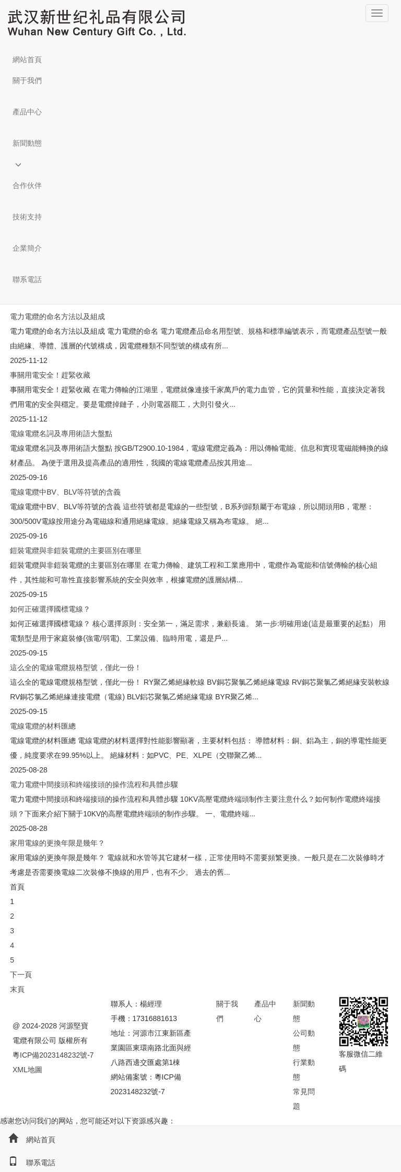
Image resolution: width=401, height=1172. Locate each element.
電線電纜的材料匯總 (43, 726)
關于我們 (27, 80)
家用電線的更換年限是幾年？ (57, 843)
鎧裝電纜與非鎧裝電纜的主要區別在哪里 (75, 550)
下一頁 (21, 974)
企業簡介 (27, 248)
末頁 (17, 989)
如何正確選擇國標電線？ (50, 609)
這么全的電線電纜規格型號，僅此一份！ (75, 667)
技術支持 (27, 217)
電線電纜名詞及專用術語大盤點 (61, 433)
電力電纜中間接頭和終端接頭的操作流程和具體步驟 (94, 784)
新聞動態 (27, 143)
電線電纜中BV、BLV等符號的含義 (65, 492)
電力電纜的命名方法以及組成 (57, 316)
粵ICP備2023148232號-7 (53, 1055)
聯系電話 (27, 279)
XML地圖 (27, 1069)
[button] (200, 96)
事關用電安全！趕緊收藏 (50, 375)
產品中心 (27, 112)
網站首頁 (27, 59)
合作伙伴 (27, 185)
